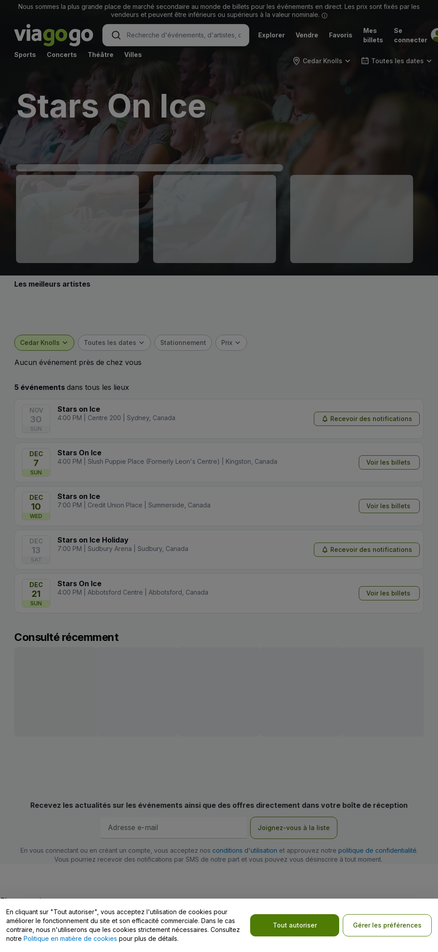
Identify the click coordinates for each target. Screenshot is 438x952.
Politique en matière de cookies (70, 938)
